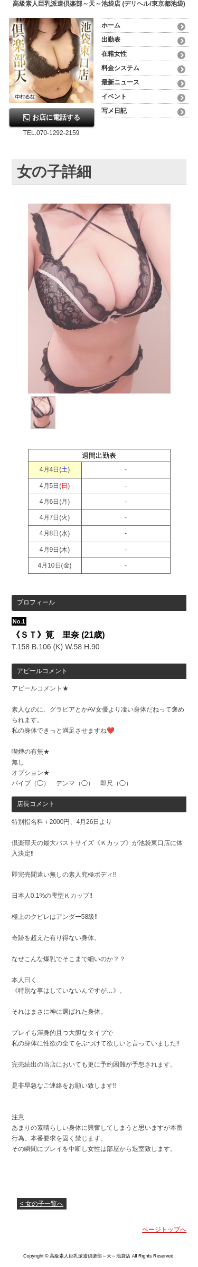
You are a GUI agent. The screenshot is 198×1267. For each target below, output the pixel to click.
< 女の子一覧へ (41, 1203)
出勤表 (110, 39)
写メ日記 (114, 110)
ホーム (110, 25)
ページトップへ (164, 1229)
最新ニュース (120, 82)
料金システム (120, 68)
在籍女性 (114, 53)
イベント (114, 96)
